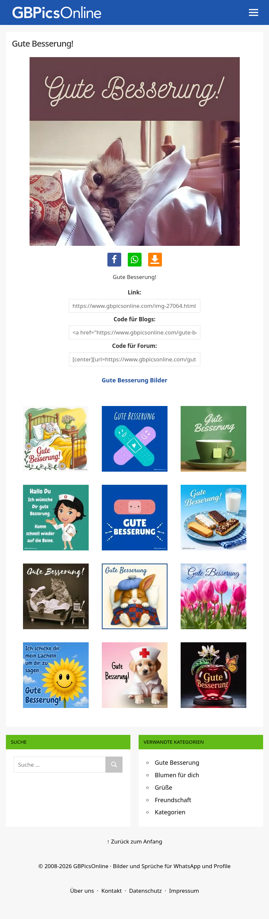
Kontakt (111, 890)
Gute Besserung (177, 762)
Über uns (82, 890)
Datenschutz (145, 890)
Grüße (163, 787)
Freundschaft (173, 800)
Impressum (184, 890)
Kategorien (170, 812)
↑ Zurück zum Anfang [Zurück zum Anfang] (134, 841)
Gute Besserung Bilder (135, 380)
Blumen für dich (177, 775)
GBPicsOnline (90, 866)
